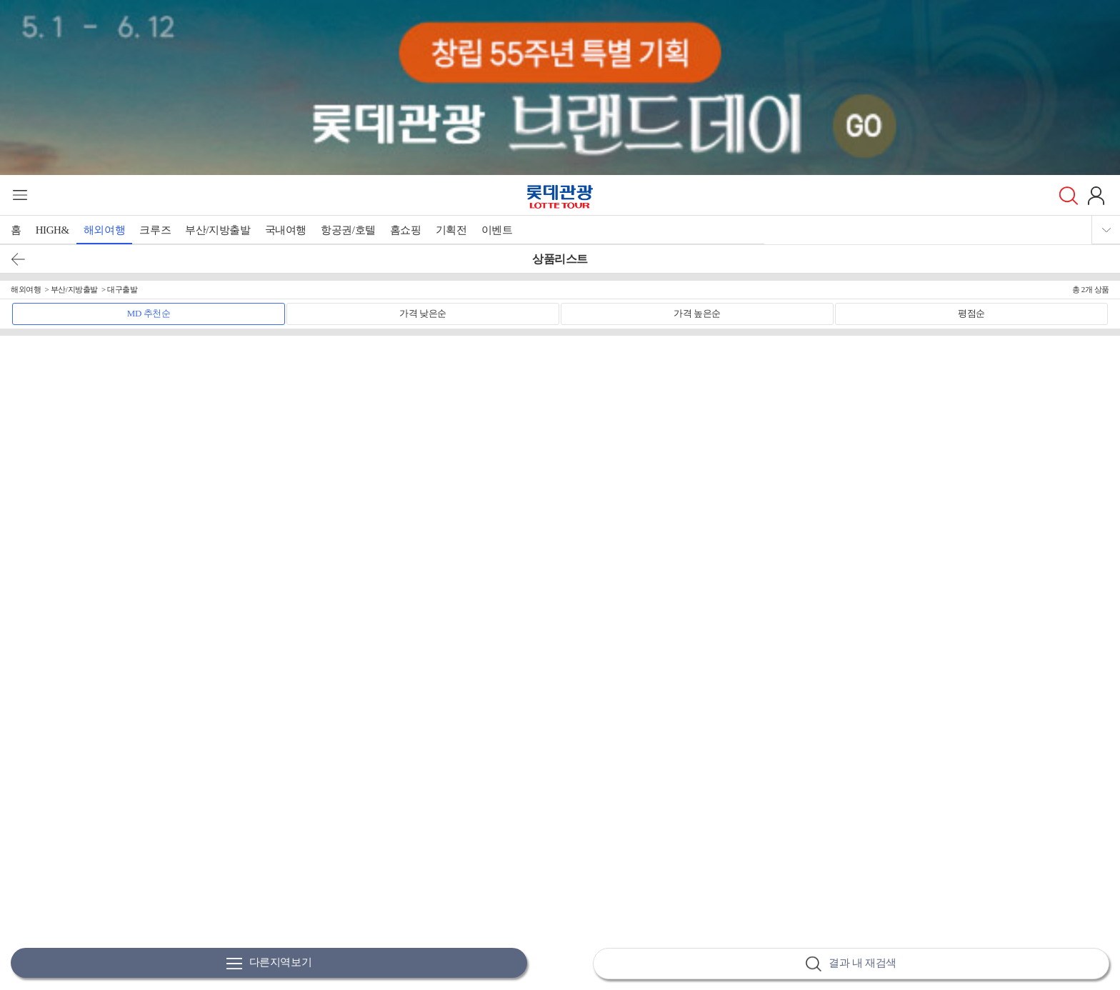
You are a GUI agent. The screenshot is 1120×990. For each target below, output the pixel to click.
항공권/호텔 (348, 230)
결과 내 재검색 (851, 963)
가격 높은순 (697, 313)
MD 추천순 (149, 313)
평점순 (971, 313)
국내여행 (285, 230)
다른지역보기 (269, 963)
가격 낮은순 (422, 313)
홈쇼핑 (405, 230)
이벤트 (497, 230)
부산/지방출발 (217, 230)
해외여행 (104, 230)
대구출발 (122, 289)
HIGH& (52, 230)
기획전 (451, 230)
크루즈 (155, 230)
